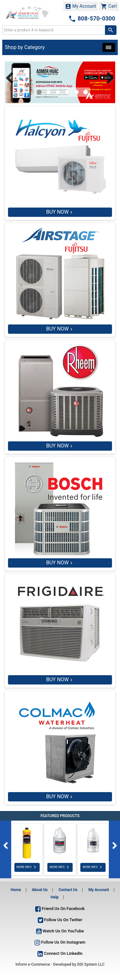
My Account (80, 6)
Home (16, 890)
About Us (40, 890)
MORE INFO (27, 867)
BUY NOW (57, 212)
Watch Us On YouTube (60, 931)
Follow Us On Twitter (60, 919)
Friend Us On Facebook (59, 908)
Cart (109, 6)
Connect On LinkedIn (60, 953)
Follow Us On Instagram (60, 942)
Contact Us (68, 890)
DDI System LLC (91, 964)
